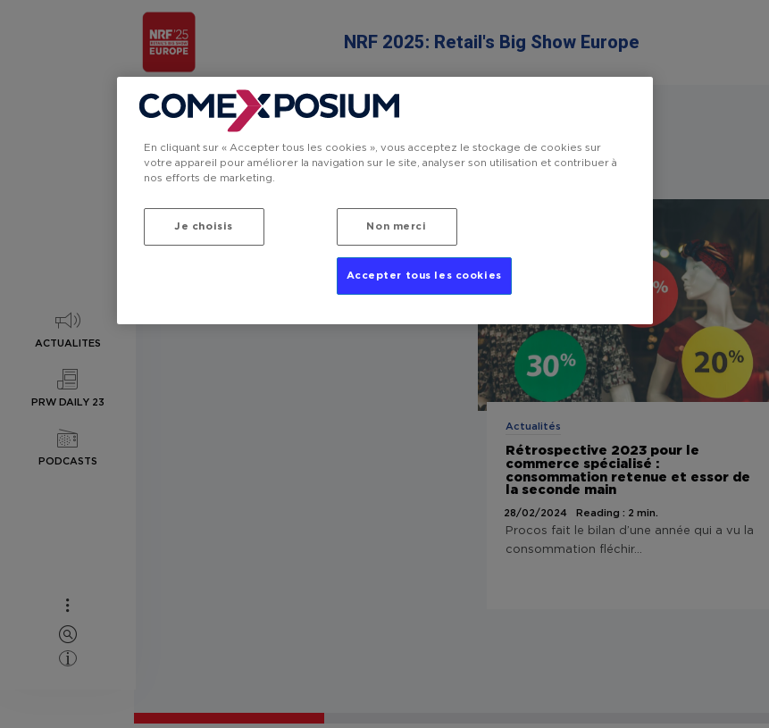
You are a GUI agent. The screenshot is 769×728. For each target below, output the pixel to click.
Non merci (396, 226)
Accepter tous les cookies (424, 275)
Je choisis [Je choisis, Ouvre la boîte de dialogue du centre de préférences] (203, 226)
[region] (385, 200)
